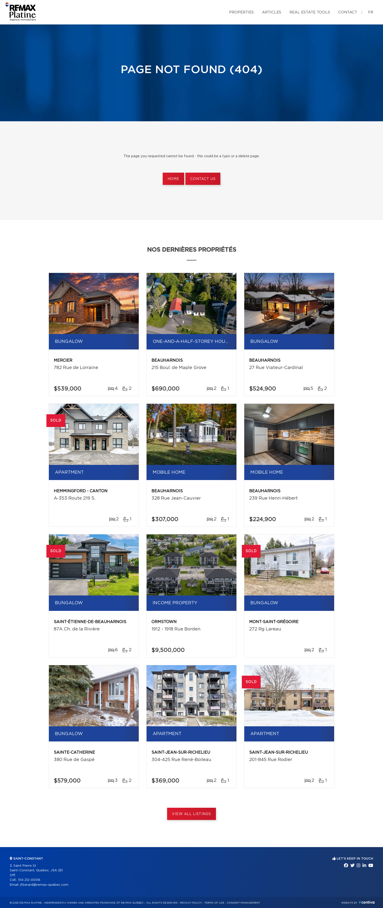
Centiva (367, 902)
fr (370, 12)
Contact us (202, 179)
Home (173, 179)
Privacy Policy (191, 903)
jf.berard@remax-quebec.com (44, 884)
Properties (241, 12)
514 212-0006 (29, 880)
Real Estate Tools (309, 12)
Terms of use (214, 903)
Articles (271, 12)
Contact (347, 12)
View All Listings (191, 814)
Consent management (243, 903)
